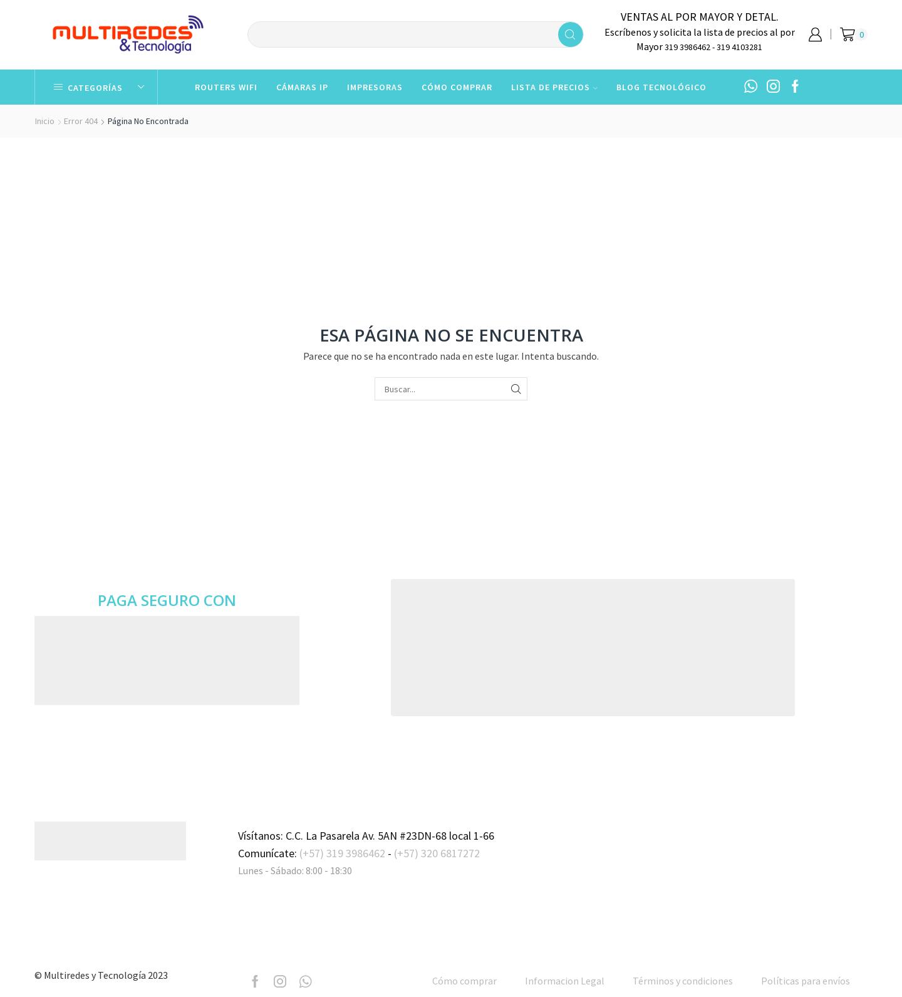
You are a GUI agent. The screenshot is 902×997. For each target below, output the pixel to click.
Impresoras (375, 87)
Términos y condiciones (683, 980)
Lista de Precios (554, 87)
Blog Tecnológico (661, 87)
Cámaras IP (302, 87)
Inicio (44, 121)
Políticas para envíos (805, 980)
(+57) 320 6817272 (437, 853)
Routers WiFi (226, 87)
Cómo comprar (457, 87)
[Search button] (570, 34)
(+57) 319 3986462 (342, 853)
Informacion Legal (564, 980)
